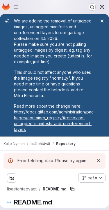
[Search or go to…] (92, 7)
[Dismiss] (98, 160)
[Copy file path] (72, 189)
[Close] (102, 21)
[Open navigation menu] (16, 7)
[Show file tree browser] (11, 178)
